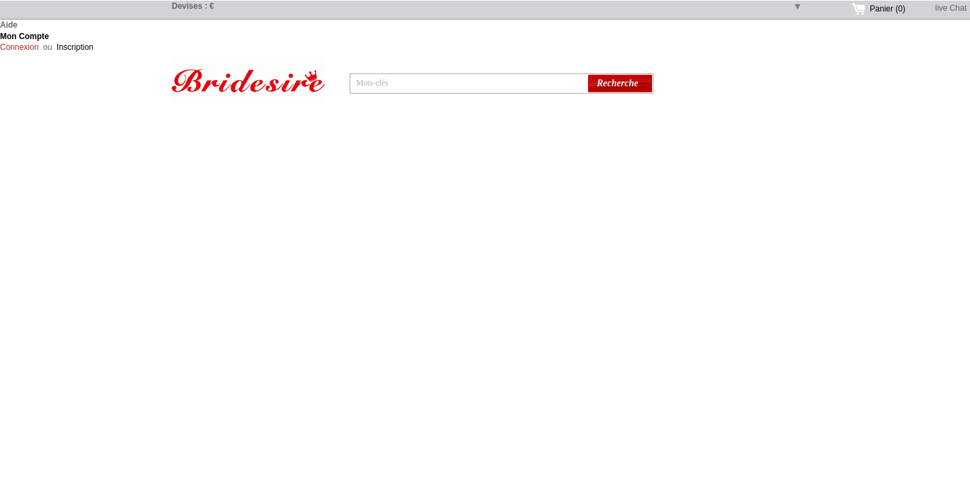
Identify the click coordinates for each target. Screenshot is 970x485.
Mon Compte (24, 36)
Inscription (75, 47)
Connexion (19, 47)
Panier (887, 8)
